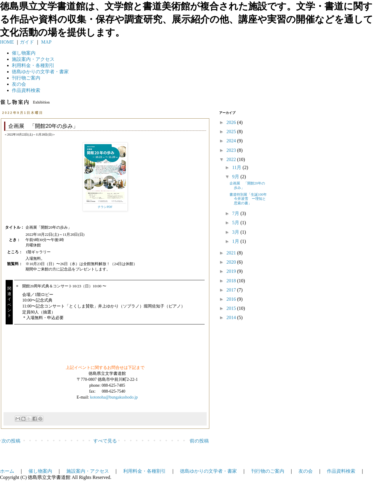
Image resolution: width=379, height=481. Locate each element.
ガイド (27, 41)
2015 (232, 308)
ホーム (7, 471)
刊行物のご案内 (267, 471)
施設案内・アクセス (87, 471)
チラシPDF (105, 206)
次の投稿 (10, 440)
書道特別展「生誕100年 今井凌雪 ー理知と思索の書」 (249, 198)
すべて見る (105, 440)
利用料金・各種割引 (144, 471)
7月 (236, 213)
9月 (236, 176)
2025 (232, 131)
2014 (232, 317)
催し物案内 (24, 52)
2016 (232, 299)
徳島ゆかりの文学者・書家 (208, 471)
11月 (237, 167)
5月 (236, 222)
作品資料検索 (26, 90)
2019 (232, 271)
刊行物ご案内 (26, 77)
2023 (232, 150)
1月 (236, 241)
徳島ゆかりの (40, 71)
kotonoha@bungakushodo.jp (114, 397)
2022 (232, 159)
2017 (232, 289)
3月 (236, 232)
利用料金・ (33, 65)
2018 (232, 280)
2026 (232, 122)
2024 (232, 140)
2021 (232, 252)
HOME (7, 41)
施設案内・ (33, 59)
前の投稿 (199, 440)
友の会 (19, 84)
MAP (46, 41)
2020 (232, 262)
